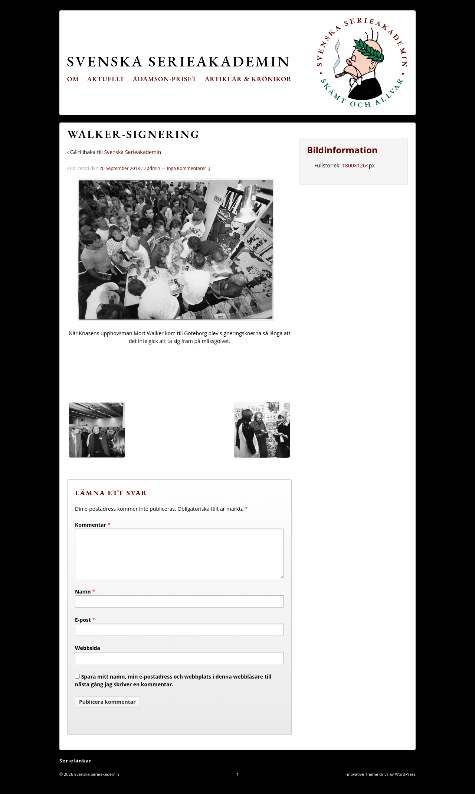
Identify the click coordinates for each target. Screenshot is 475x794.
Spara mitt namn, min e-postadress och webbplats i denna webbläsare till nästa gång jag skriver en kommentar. (173, 689)
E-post (83, 628)
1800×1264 (355, 165)
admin (153, 168)
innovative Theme (361, 783)
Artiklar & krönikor (248, 79)
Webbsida (87, 656)
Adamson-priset (164, 79)
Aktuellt (106, 79)
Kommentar (92, 524)
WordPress (405, 783)
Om (73, 79)
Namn (83, 600)
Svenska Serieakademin (179, 61)
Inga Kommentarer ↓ (189, 168)
